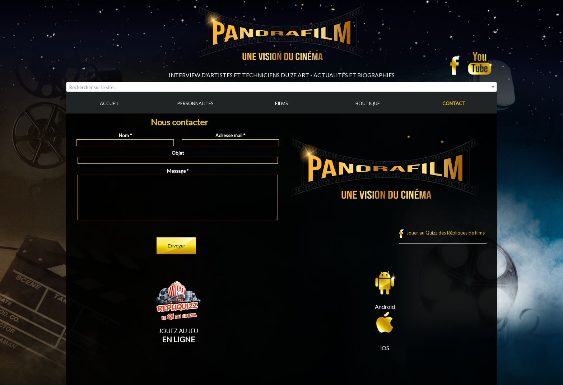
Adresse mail (230, 135)
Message (178, 171)
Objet (178, 153)
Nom (125, 135)
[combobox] (281, 87)
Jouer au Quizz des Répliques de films (445, 233)
